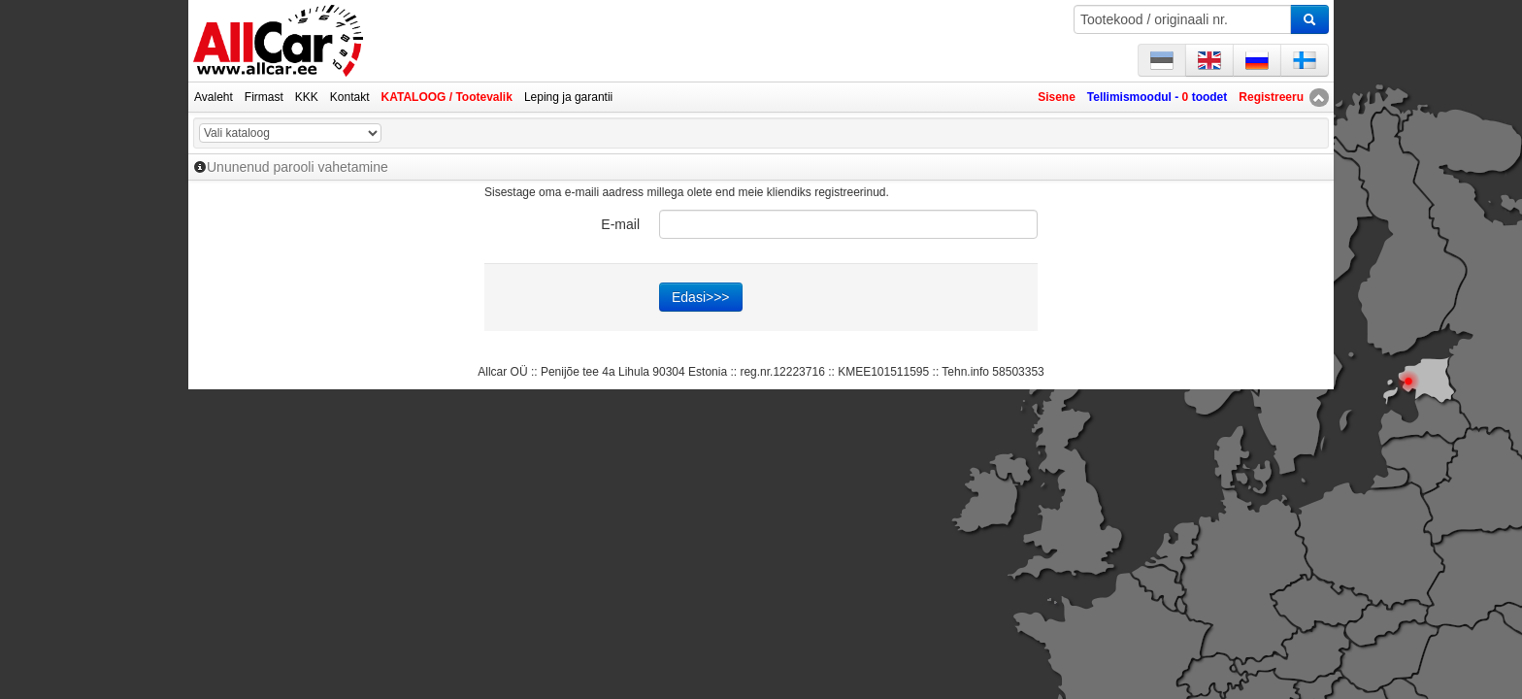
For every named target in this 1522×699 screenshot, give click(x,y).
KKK (306, 97)
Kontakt (350, 97)
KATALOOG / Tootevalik (447, 97)
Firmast (264, 97)
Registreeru (1271, 97)
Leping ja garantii (568, 97)
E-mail (620, 224)
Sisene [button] (1056, 97)
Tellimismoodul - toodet (1157, 97)
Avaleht (213, 97)
